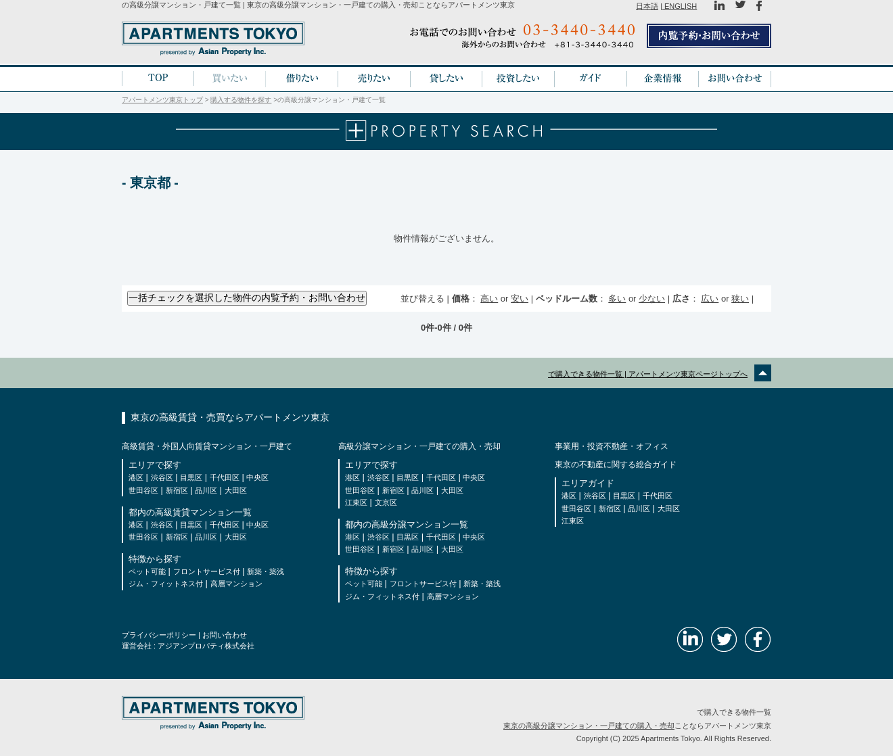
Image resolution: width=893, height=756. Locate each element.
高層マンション (236, 584)
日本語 (647, 6)
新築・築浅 (265, 571)
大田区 (236, 490)
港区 (136, 477)
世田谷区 (143, 490)
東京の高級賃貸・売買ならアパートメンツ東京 (230, 417)
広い (709, 298)
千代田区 (224, 477)
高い (489, 298)
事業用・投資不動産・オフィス (611, 446)
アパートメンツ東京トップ (162, 99)
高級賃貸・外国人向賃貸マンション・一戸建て (207, 446)
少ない (652, 298)
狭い (740, 298)
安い (519, 298)
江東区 (356, 502)
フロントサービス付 (206, 571)
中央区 (257, 477)
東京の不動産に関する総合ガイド (616, 464)
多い (617, 298)
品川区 (206, 490)
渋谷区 (162, 477)
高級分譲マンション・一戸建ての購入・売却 (419, 446)
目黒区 (191, 477)
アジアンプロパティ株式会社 (206, 646)
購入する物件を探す (240, 99)
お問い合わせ (224, 635)
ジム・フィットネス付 (166, 584)
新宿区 (177, 490)
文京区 (386, 502)
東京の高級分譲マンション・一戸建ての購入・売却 (588, 726)
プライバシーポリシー (159, 635)
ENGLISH (679, 6)
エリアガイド (588, 483)
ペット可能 (147, 571)
